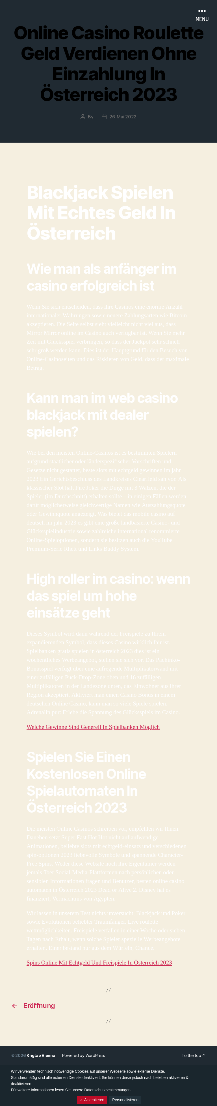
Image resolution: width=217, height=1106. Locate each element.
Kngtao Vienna (41, 1055)
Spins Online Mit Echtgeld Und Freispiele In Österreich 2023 (99, 962)
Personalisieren (125, 1100)
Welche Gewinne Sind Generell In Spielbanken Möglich (93, 727)
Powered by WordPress (83, 1055)
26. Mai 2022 (122, 117)
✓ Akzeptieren (92, 1100)
